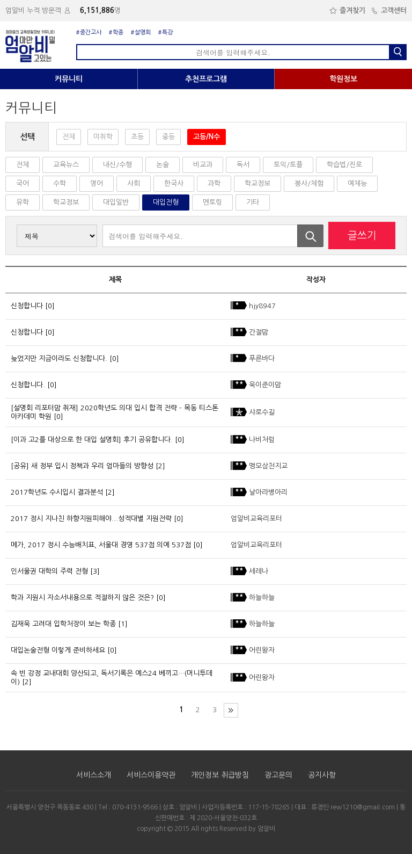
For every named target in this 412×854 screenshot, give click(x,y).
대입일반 (116, 202)
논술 (162, 164)
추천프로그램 (206, 79)
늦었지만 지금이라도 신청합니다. (59, 358)
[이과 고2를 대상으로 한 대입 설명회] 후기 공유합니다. (92, 439)
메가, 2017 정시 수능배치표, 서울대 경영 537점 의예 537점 (101, 544)
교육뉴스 (66, 164)
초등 (137, 136)
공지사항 (322, 775)
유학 (22, 202)
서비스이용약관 (151, 775)
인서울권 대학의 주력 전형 (49, 571)
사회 (133, 183)
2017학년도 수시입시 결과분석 (57, 492)
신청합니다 (27, 305)
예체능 (357, 183)
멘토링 (212, 202)
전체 (68, 136)
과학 (214, 183)
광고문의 (278, 775)
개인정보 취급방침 (220, 775)
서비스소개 (93, 775)
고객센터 (389, 10)
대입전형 (166, 202)
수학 (59, 183)
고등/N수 (206, 136)
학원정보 (343, 79)
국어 (22, 183)
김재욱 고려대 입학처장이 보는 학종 (63, 623)
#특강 (165, 32)
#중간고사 (88, 32)
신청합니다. (28, 384)
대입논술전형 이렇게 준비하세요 (58, 650)
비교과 (202, 164)
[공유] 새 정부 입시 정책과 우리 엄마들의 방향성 (82, 465)
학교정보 (257, 183)
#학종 (116, 32)
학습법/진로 (344, 164)
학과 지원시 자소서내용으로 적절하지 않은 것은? (82, 597)
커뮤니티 (69, 79)
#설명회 (141, 32)
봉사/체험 (309, 183)
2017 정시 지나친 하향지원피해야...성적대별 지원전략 (91, 518)
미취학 (103, 136)
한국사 (173, 183)
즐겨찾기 (347, 10)
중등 (168, 136)
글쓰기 (362, 235)
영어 (96, 183)
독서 (243, 164)
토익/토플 (288, 164)
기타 (252, 202)
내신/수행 (117, 164)
